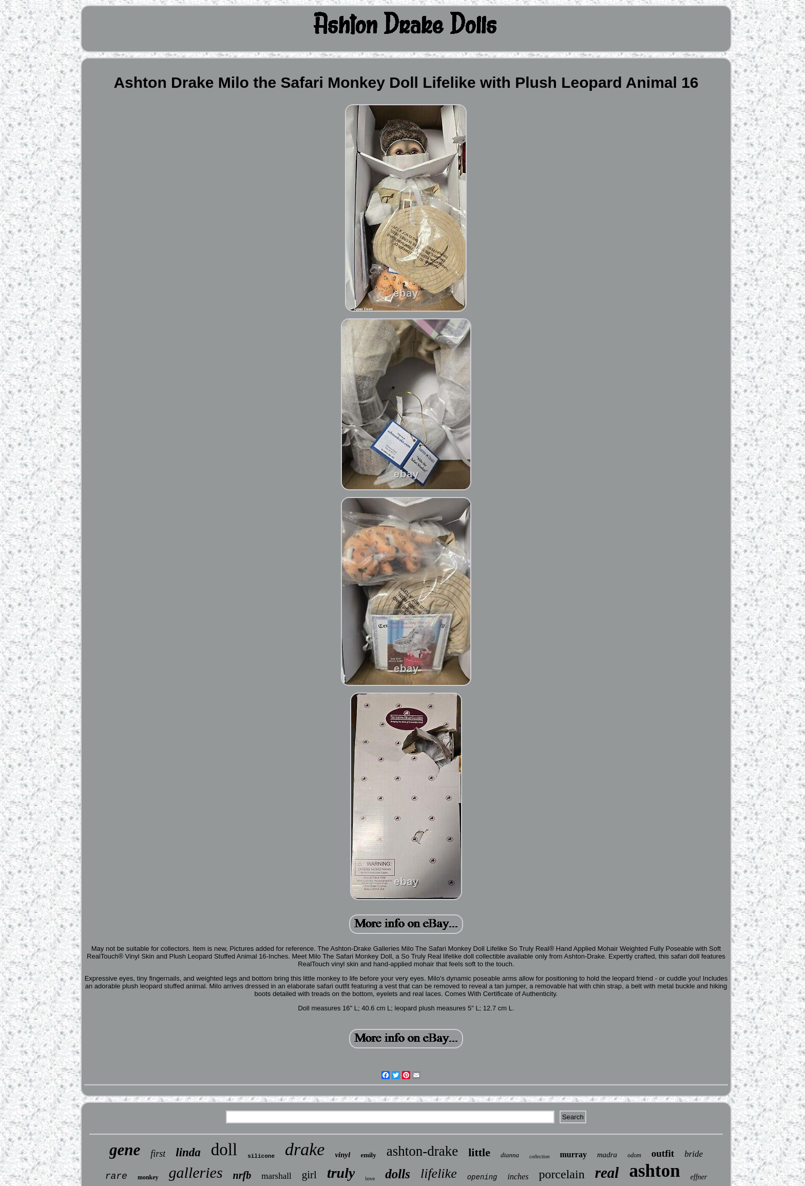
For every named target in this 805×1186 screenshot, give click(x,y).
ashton (654, 1171)
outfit (662, 1153)
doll (224, 1149)
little (479, 1152)
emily (368, 1155)
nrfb (242, 1175)
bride (693, 1154)
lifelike (438, 1173)
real (607, 1172)
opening (482, 1177)
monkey (148, 1177)
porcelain (561, 1174)
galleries (196, 1172)
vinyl (342, 1155)
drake (304, 1149)
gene (124, 1150)
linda (188, 1152)
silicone (261, 1156)
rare (116, 1176)
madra (607, 1155)
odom (634, 1155)
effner (699, 1177)
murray (573, 1154)
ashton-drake (422, 1151)
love (370, 1178)
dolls (397, 1174)
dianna (510, 1155)
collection (539, 1156)
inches (518, 1176)
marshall (276, 1176)
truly (341, 1173)
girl (309, 1175)
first (157, 1154)
